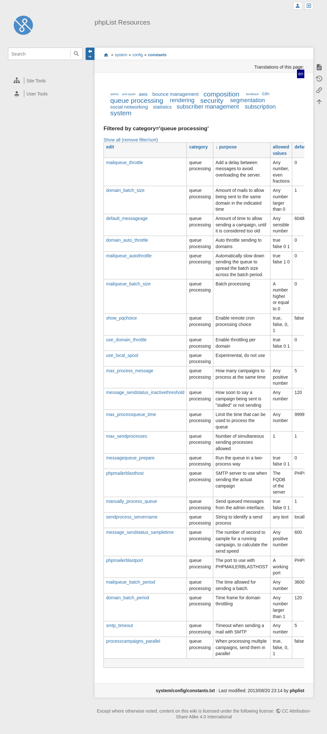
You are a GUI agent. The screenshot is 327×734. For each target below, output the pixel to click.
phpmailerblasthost (125, 473)
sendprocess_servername (131, 516)
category (198, 146)
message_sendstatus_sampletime (140, 532)
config (138, 55)
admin (114, 94)
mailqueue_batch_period (130, 582)
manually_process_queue (131, 501)
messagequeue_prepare (130, 457)
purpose (228, 146)
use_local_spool (122, 355)
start (106, 54)
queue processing (136, 100)
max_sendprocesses (126, 436)
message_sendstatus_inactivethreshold (145, 392)
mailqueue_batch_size (128, 283)
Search (76, 54)
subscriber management (208, 106)
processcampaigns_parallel (133, 641)
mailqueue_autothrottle (128, 255)
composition (221, 94)
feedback (252, 94)
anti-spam (129, 94)
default (301, 146)
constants (157, 55)
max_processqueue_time (131, 414)
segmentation (247, 100)
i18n (266, 94)
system (121, 55)
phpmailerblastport (124, 560)
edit (110, 146)
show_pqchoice (121, 318)
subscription (260, 106)
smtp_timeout (119, 625)
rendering (182, 100)
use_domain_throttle (126, 339)
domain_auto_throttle (127, 240)
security (211, 100)
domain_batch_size (125, 190)
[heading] (45, 81)
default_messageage (127, 218)
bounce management (175, 94)
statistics (162, 107)
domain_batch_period (127, 597)
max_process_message (129, 370)
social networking (129, 107)
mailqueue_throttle (124, 162)
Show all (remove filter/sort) (130, 139)
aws (143, 94)
